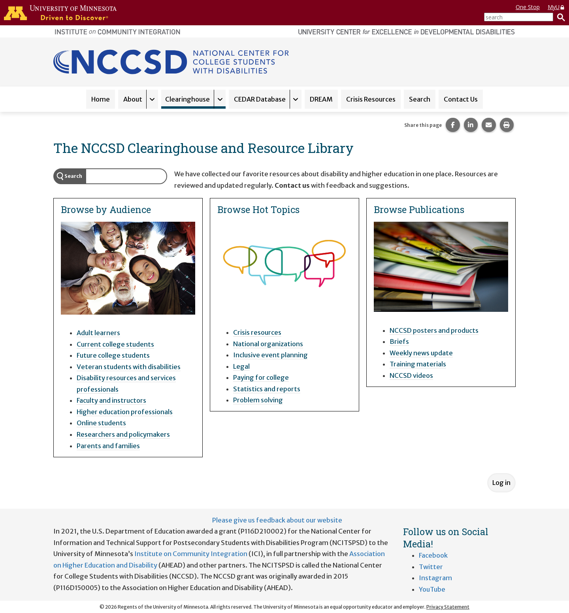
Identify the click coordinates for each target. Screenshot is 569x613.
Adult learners (98, 333)
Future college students (113, 355)
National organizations (268, 344)
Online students (101, 423)
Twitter (431, 567)
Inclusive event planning (270, 355)
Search (419, 99)
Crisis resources (257, 332)
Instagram (435, 578)
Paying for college (261, 377)
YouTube (432, 589)
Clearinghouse (187, 99)
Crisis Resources (371, 99)
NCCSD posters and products (434, 330)
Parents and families (108, 446)
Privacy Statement (447, 607)
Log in (501, 483)
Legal (241, 366)
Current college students (115, 344)
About (132, 99)
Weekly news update (421, 353)
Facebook (433, 555)
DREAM (321, 99)
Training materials (418, 364)
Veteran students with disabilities (129, 367)
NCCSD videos (411, 375)
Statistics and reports (266, 389)
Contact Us (461, 99)
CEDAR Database (260, 99)
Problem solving (258, 400)
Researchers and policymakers (123, 434)
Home (100, 99)
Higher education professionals (125, 412)
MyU (556, 7)
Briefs (399, 341)
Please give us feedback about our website (277, 520)
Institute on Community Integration (190, 554)
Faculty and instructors (111, 400)
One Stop (528, 7)
